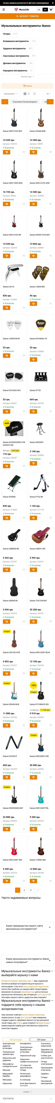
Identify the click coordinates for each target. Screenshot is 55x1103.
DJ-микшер (25, 1079)
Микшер (6, 1070)
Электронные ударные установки (9, 1045)
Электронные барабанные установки (26, 1049)
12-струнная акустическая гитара (26, 1067)
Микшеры (7, 1079)
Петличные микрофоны (25, 1074)
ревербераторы (28, 992)
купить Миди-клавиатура (33, 1014)
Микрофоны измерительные (10, 1065)
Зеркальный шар (27, 1055)
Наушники (7, 1083)
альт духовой (26, 1017)
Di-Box (19, 1023)
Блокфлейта (25, 1043)
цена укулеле (44, 994)
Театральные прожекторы (9, 1053)
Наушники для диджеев (9, 1059)
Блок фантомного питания (28, 1084)
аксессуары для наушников (35, 986)
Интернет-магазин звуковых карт (16, 980)
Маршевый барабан (8, 1074)
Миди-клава (43, 1023)
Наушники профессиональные (29, 1060)
